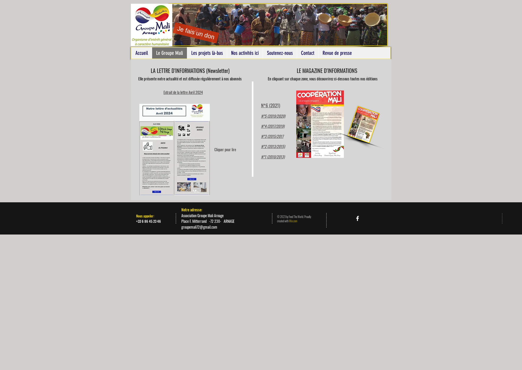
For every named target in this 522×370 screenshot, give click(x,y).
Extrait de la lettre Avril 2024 (183, 92)
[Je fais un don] (196, 33)
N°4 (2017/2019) (273, 126)
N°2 (263, 146)
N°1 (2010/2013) (273, 156)
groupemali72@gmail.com (199, 227)
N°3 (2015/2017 (272, 136)
